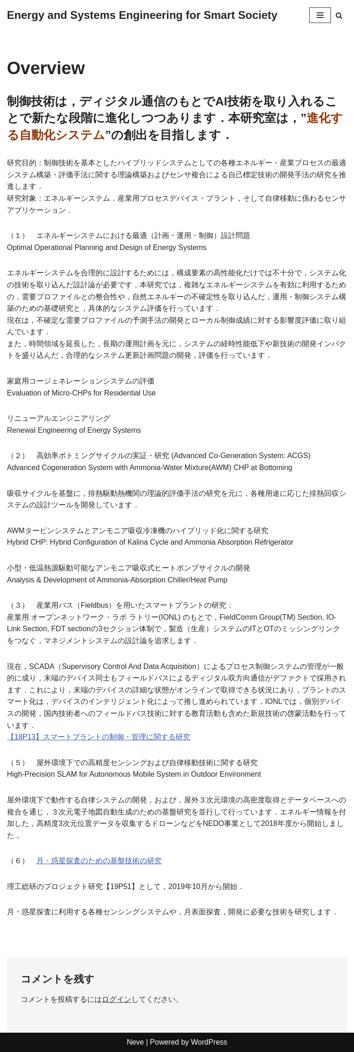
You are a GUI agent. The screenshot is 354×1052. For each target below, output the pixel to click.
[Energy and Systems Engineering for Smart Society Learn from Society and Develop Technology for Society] (142, 15)
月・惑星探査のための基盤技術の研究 (99, 861)
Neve (135, 1042)
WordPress (209, 1042)
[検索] (339, 15)
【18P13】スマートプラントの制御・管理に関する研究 (98, 737)
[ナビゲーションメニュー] (320, 15)
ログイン (116, 999)
